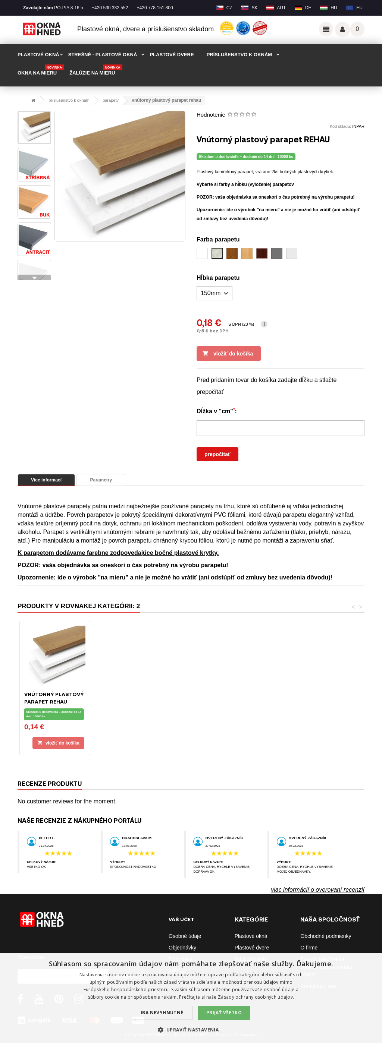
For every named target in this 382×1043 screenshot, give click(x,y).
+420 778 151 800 (155, 7)
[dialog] (191, 998)
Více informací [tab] (46, 480)
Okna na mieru (41, 70)
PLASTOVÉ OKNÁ (38, 54)
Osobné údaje (185, 936)
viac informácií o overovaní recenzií (317, 889)
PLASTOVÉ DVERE (172, 54)
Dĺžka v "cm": (217, 410)
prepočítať (217, 454)
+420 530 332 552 (110, 7)
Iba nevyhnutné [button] (162, 1012)
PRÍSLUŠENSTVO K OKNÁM (239, 54)
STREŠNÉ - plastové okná (102, 54)
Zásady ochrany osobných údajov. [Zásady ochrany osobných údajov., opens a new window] (256, 997)
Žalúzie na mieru (95, 70)
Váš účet (342, 29)
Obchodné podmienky (325, 936)
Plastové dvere (252, 948)
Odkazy (326, 29)
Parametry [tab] (101, 480)
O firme (308, 948)
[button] (191, 1029)
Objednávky (182, 948)
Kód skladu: (340, 126)
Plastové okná (251, 936)
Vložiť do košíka (227, 354)
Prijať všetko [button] (224, 1012)
